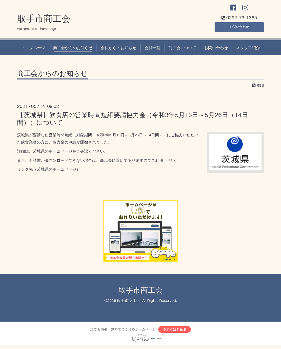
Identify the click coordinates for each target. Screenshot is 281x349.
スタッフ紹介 (248, 50)
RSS (258, 88)
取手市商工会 (43, 21)
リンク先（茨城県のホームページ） (48, 172)
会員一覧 (152, 50)
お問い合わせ (239, 29)
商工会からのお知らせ (73, 50)
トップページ (33, 50)
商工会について (182, 50)
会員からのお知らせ (118, 50)
